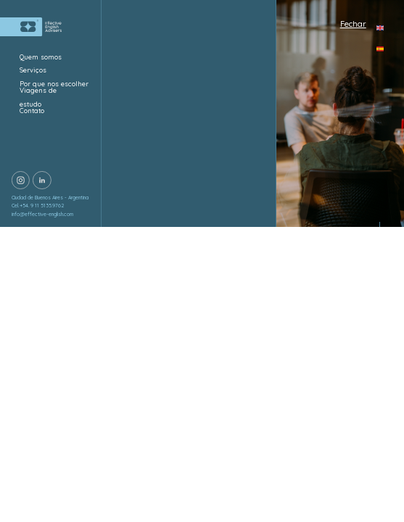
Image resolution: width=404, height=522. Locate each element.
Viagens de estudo (38, 97)
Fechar (353, 24)
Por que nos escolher (54, 84)
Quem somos (41, 57)
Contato (33, 111)
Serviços (33, 70)
